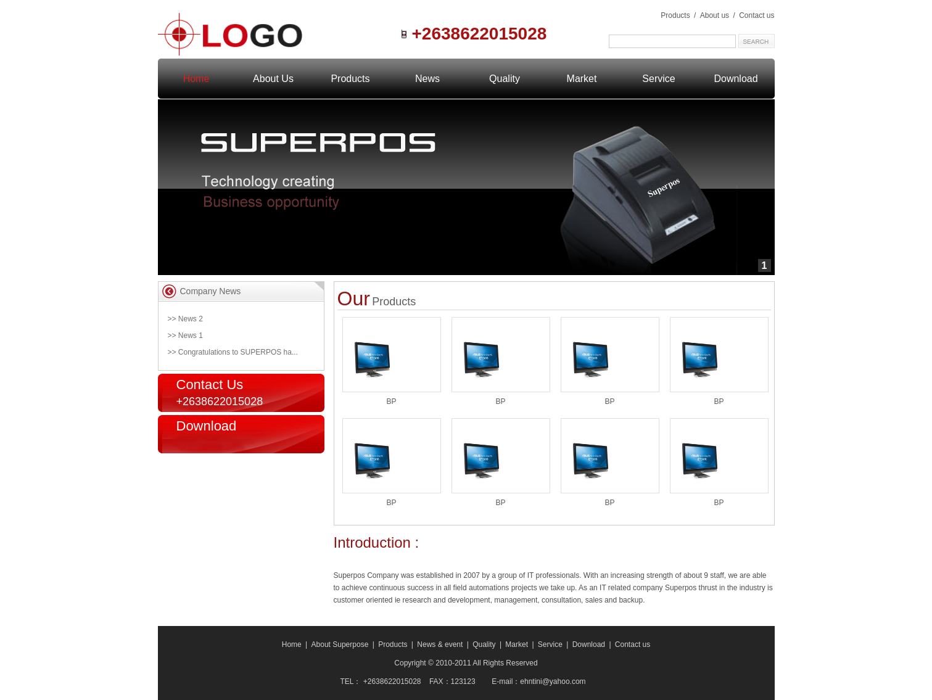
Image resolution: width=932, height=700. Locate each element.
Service (658, 78)
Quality (504, 78)
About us (716, 15)
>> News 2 (185, 319)
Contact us (756, 15)
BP (391, 401)
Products (675, 15)
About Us (273, 78)
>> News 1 (185, 335)
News (427, 78)
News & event (440, 644)
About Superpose (340, 644)
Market (582, 78)
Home (292, 644)
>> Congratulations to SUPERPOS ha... (233, 352)
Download (735, 78)
